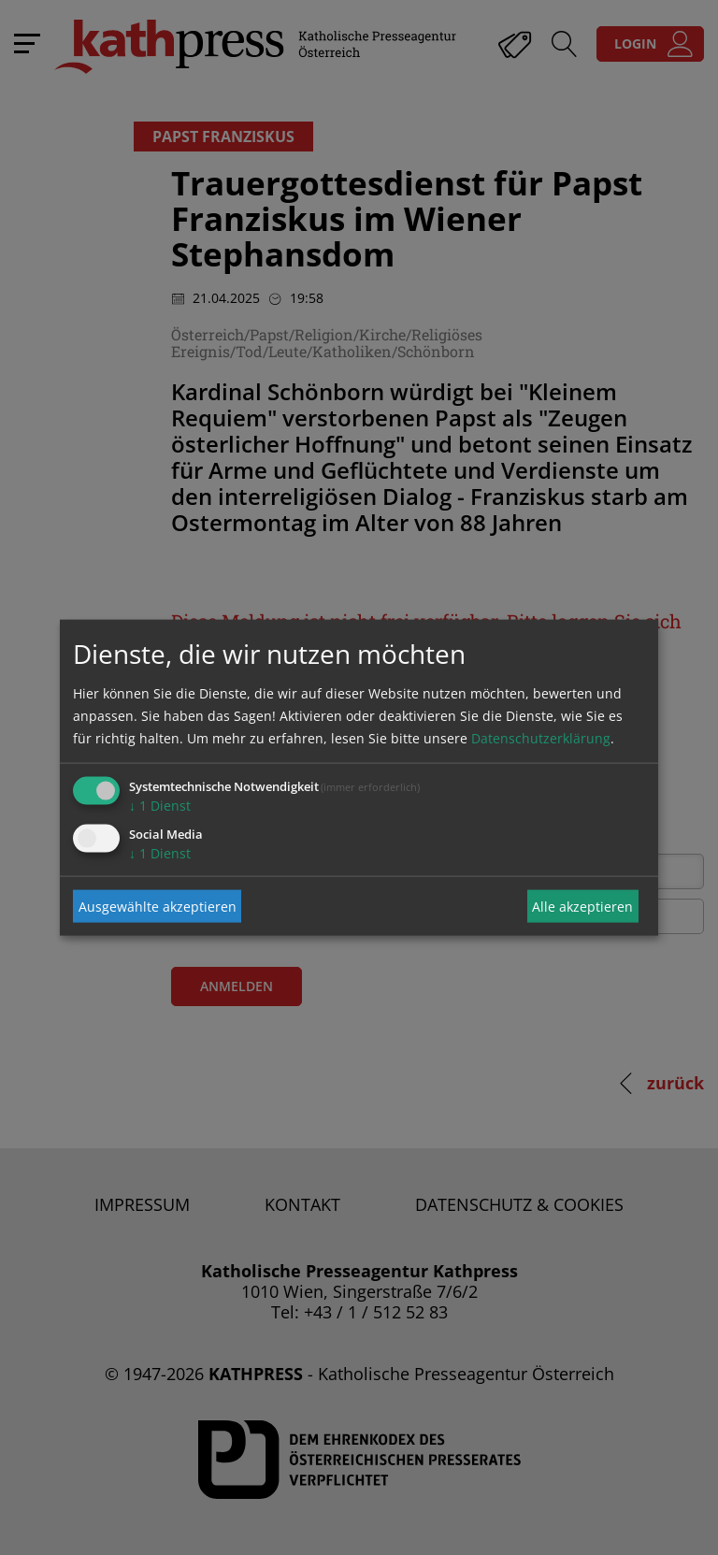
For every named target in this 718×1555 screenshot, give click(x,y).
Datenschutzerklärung (540, 738)
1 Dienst (160, 805)
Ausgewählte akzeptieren (158, 905)
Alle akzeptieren (582, 905)
